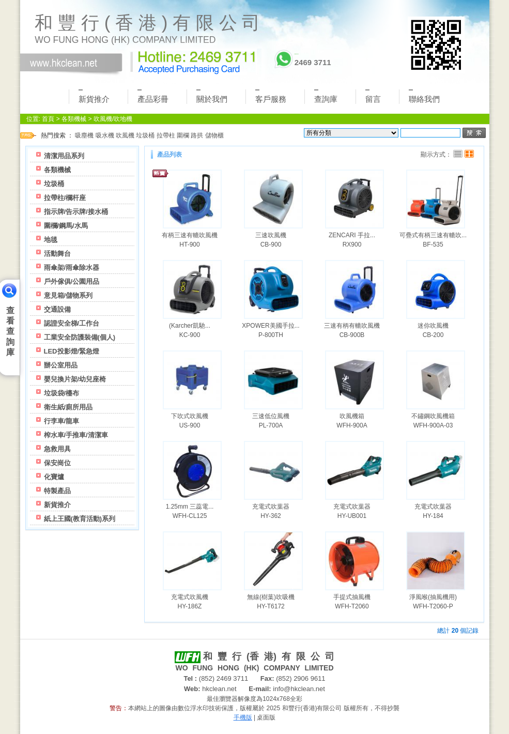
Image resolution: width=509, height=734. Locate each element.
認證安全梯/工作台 (72, 323)
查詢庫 (325, 96)
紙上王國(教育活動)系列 (80, 519)
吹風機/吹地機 (113, 119)
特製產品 (57, 491)
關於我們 (211, 96)
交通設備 (57, 309)
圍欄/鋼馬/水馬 (66, 226)
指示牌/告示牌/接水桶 (76, 212)
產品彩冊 (152, 96)
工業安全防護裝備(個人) (80, 337)
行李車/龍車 (62, 421)
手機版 (243, 717)
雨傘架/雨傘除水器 (72, 267)
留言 (373, 96)
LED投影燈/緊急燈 (72, 351)
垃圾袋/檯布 (62, 393)
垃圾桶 (145, 135)
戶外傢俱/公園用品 (72, 281)
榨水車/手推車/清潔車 (76, 435)
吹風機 (125, 135)
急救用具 (57, 449)
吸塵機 (84, 135)
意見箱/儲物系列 (68, 295)
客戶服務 (270, 96)
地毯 (50, 239)
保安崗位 (57, 463)
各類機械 (73, 119)
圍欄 (183, 135)
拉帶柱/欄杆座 (65, 198)
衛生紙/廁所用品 (68, 407)
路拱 (197, 135)
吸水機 (105, 135)
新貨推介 (94, 96)
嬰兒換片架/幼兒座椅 (75, 379)
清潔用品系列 (64, 156)
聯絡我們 (424, 96)
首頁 (48, 119)
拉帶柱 (166, 135)
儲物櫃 (214, 135)
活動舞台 (57, 253)
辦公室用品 (61, 365)
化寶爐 (54, 477)
